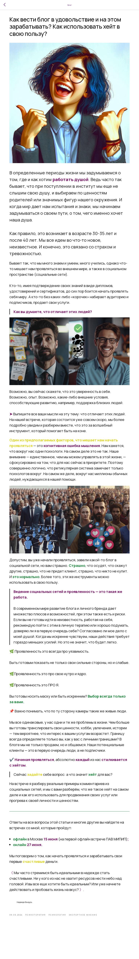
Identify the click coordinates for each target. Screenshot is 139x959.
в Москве (37, 859)
